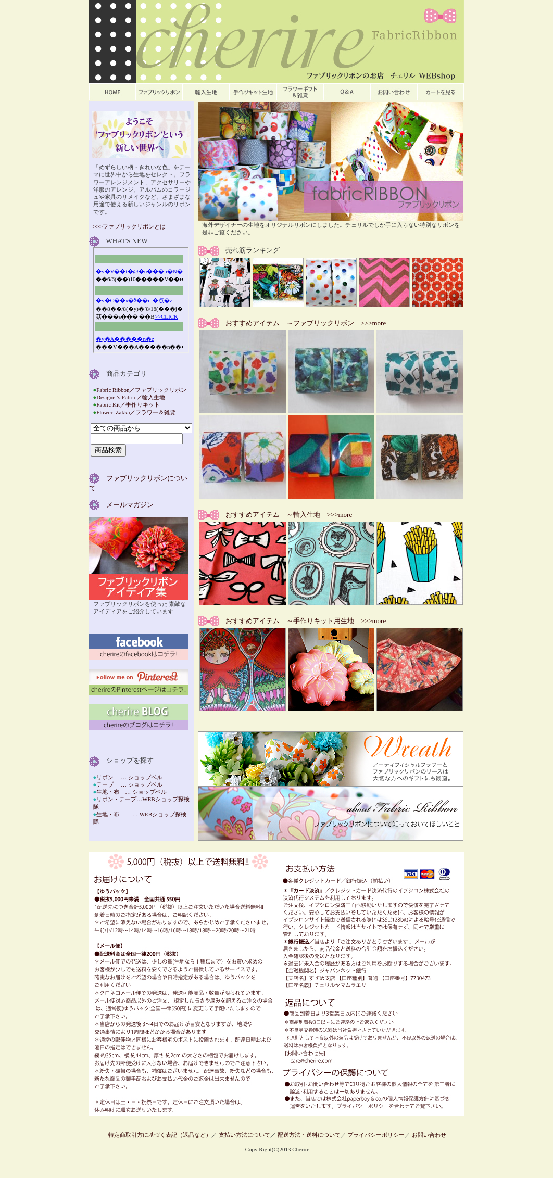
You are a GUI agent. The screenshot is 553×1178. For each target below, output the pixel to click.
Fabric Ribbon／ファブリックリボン (141, 390)
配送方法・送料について (309, 1135)
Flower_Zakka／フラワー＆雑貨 (135, 412)
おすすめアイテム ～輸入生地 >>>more (286, 514)
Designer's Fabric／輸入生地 (130, 397)
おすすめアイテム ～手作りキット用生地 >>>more (302, 621)
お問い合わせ (429, 1135)
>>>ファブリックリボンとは (129, 226)
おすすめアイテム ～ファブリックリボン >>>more (302, 323)
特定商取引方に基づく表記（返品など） (159, 1135)
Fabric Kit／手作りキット (128, 404)
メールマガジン (126, 505)
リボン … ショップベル (129, 777)
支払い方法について (244, 1135)
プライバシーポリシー (376, 1135)
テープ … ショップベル (129, 784)
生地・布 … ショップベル (131, 792)
